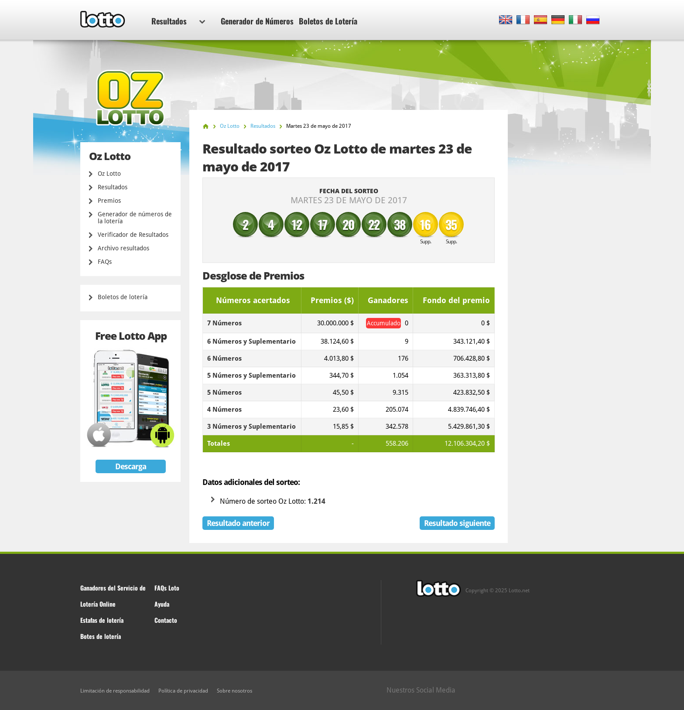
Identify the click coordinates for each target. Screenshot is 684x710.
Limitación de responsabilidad (115, 691)
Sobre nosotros (234, 691)
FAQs (105, 261)
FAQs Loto (166, 587)
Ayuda (161, 603)
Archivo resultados (123, 248)
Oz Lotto (109, 173)
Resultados (178, 21)
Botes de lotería (100, 636)
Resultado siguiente (457, 523)
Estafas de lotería (101, 620)
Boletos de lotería (122, 297)
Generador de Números (257, 21)
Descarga (130, 466)
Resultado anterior (238, 523)
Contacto (165, 620)
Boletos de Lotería (328, 21)
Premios (109, 200)
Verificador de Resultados (133, 234)
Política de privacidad (183, 691)
